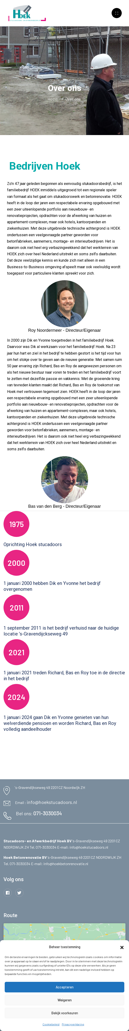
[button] (122, 946)
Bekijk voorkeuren (64, 1013)
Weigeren (65, 1000)
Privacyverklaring (73, 1024)
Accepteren (65, 987)
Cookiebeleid (51, 1024)
